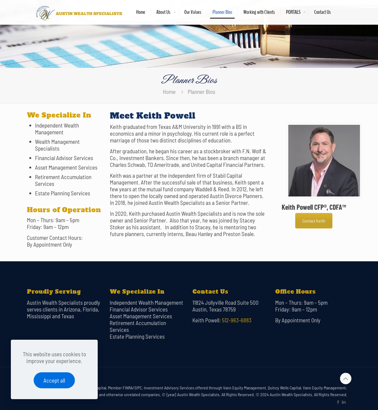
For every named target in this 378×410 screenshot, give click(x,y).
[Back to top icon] (345, 378)
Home (169, 91)
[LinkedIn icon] (344, 401)
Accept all (54, 380)
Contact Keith (313, 220)
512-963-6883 (237, 320)
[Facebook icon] (338, 401)
